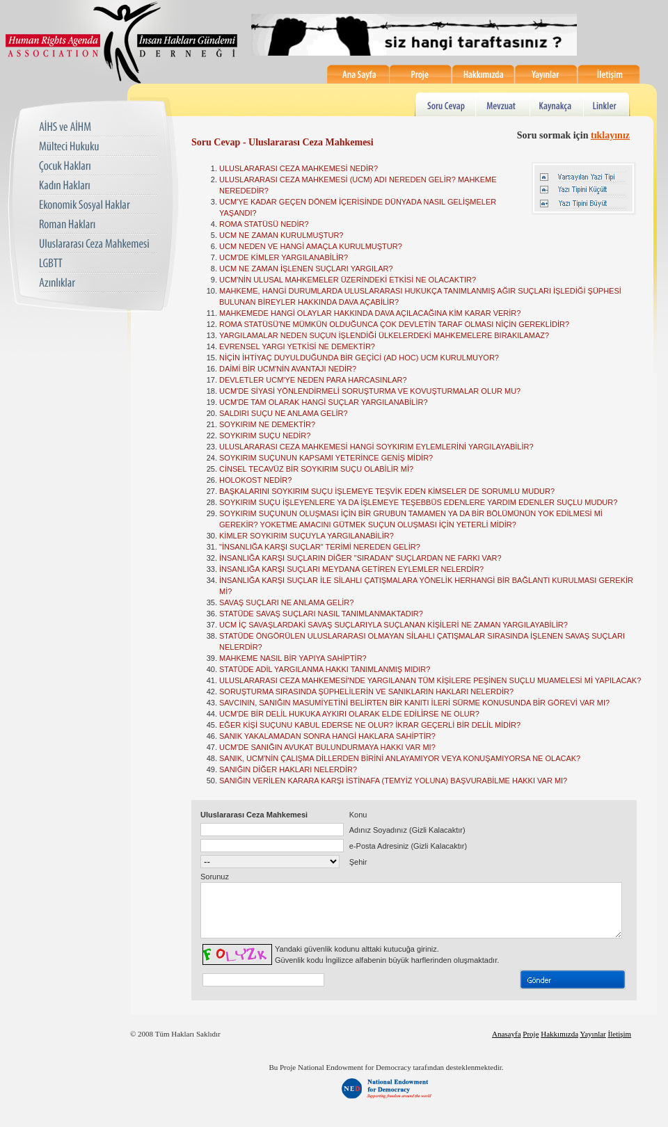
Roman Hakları (97, 225)
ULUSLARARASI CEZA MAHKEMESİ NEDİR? (298, 168)
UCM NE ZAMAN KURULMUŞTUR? (281, 235)
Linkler (608, 104)
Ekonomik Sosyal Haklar (97, 205)
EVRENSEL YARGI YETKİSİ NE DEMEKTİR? (297, 346)
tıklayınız (610, 135)
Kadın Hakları (97, 186)
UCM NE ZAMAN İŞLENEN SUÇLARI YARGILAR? (306, 268)
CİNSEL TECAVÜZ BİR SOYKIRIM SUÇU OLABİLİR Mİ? (316, 469)
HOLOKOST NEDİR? (255, 480)
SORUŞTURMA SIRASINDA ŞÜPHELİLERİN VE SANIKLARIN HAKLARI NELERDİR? (366, 691)
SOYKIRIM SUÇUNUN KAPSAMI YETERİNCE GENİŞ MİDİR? (326, 458)
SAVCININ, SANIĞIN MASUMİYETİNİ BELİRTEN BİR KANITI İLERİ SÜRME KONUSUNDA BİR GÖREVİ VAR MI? (414, 702)
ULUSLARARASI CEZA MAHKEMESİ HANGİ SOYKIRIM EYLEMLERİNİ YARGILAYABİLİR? (376, 446)
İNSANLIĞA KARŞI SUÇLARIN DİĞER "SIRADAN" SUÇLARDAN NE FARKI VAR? (360, 558)
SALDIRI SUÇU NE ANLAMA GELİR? (283, 413)
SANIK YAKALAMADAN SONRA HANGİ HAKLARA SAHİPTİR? (327, 736)
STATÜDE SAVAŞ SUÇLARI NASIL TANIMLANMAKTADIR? (321, 613)
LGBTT (97, 264)
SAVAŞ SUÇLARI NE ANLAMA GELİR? (286, 602)
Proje (421, 74)
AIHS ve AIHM (97, 127)
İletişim (609, 74)
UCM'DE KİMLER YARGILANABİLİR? (283, 257)
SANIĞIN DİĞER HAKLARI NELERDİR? (288, 769)
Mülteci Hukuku (97, 147)
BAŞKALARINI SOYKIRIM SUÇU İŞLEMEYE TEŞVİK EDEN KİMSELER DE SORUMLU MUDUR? (387, 491)
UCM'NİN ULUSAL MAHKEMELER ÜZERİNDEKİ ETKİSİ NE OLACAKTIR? (347, 279)
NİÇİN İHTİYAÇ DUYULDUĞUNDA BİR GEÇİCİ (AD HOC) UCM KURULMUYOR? (359, 357)
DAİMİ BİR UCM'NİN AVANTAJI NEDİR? (287, 369)
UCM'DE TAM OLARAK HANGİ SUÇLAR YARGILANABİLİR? (323, 402)
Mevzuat (503, 104)
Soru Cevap (445, 104)
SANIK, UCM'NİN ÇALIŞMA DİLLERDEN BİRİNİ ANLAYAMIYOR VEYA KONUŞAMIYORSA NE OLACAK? (399, 758)
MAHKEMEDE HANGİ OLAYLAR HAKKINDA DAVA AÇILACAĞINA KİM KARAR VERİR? (369, 313)
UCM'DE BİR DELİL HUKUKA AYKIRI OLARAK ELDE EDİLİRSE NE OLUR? (349, 714)
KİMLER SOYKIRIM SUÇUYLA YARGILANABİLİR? (306, 535)
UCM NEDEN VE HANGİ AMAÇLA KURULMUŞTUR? (310, 246)
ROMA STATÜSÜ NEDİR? (264, 224)
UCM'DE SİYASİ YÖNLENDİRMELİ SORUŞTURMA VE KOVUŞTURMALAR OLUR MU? (369, 391)
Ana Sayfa (358, 74)
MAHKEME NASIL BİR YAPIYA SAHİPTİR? (293, 658)
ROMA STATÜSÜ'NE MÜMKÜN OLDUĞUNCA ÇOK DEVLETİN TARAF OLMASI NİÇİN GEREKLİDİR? (394, 324)
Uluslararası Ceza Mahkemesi (97, 244)
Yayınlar (546, 74)
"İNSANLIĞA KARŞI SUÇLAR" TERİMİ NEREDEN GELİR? (319, 547)
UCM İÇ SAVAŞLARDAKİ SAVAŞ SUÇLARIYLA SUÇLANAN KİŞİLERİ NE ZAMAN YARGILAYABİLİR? (393, 625)
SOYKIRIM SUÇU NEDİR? (264, 435)
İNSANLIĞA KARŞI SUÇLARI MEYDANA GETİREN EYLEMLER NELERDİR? (351, 569)
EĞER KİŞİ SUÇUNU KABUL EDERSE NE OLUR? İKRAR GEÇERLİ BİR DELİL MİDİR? (369, 725)
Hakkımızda (483, 74)
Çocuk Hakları (97, 166)
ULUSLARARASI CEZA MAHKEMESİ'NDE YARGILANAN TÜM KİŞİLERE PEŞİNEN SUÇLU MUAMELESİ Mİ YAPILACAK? (430, 680)
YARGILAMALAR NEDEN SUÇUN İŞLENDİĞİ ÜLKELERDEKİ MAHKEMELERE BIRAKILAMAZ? (384, 335)
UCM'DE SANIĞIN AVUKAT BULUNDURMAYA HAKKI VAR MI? (327, 747)
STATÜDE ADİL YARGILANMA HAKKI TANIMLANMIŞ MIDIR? (324, 669)
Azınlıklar (97, 283)
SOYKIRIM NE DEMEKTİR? (267, 424)
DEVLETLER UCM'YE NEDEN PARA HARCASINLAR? (313, 380)
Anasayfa (506, 1044)
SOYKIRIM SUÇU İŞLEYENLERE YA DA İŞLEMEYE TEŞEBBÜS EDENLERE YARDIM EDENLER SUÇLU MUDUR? (418, 502)
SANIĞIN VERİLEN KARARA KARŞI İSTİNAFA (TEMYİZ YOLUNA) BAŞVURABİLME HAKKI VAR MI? (393, 780)
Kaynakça (558, 104)
